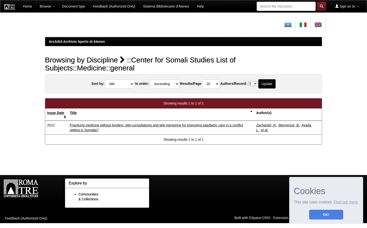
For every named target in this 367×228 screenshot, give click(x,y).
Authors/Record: (233, 84)
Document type (73, 6)
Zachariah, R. (266, 125)
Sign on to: (347, 6)
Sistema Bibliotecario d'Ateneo (166, 6)
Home (27, 6)
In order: (142, 84)
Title (73, 113)
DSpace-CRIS (259, 217)
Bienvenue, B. (289, 125)
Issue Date (55, 113)
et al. (264, 130)
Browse (47, 6)
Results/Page (190, 84)
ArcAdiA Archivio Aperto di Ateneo (77, 42)
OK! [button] (326, 215)
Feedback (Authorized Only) (114, 6)
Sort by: (97, 84)
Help (200, 6)
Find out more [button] (346, 202)
